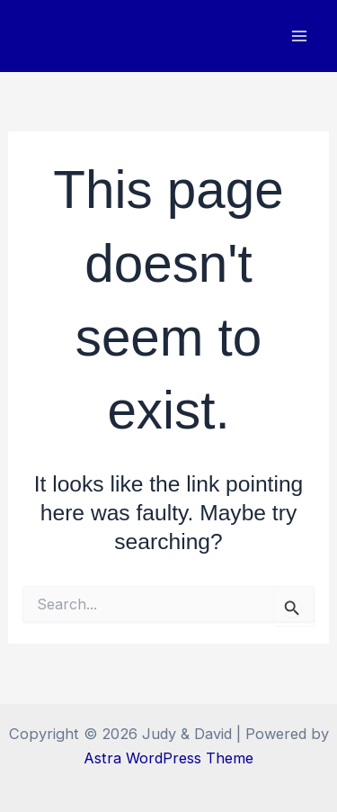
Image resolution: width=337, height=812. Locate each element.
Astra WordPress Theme (168, 758)
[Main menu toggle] (299, 36)
